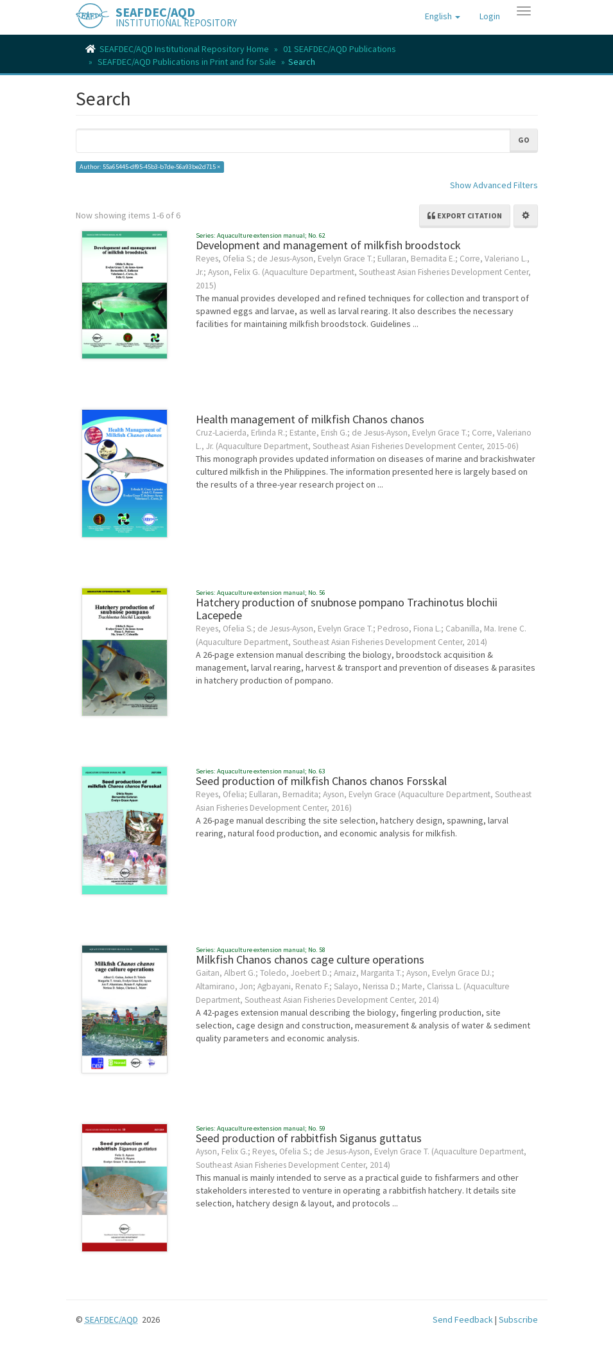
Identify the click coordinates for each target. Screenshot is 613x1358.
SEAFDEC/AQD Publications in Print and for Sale (187, 61)
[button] (442, 16)
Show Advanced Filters (494, 185)
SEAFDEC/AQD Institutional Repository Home (184, 49)
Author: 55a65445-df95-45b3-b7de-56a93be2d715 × (150, 167)
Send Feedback (463, 1319)
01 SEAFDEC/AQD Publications (339, 49)
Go (524, 140)
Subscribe (518, 1319)
